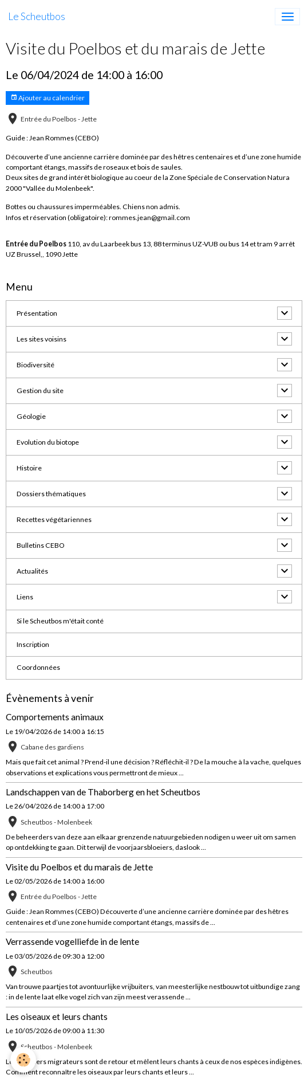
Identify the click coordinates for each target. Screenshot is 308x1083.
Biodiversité (35, 364)
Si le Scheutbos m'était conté (60, 621)
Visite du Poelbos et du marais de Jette (79, 867)
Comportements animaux (55, 717)
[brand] (36, 16)
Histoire (29, 468)
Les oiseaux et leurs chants (57, 1016)
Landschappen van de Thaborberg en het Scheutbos (103, 792)
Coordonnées (38, 667)
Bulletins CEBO (41, 545)
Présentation (37, 313)
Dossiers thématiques (51, 493)
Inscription (33, 644)
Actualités (32, 571)
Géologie (31, 416)
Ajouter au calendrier (47, 97)
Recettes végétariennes (54, 519)
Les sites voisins (41, 339)
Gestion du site (40, 390)
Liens (25, 596)
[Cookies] (23, 1060)
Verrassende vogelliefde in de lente (72, 941)
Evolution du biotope (48, 442)
